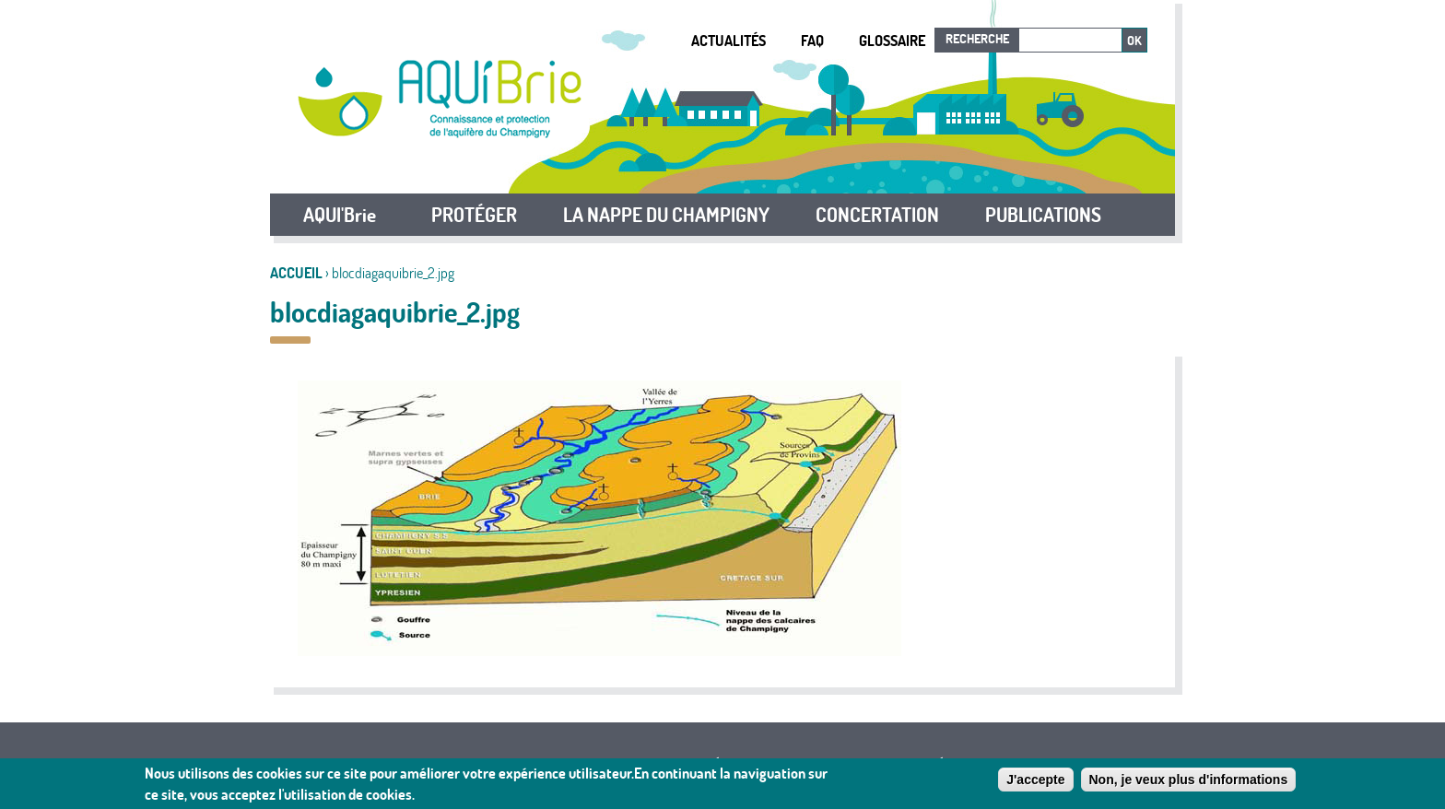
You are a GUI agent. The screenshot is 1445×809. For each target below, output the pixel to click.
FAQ (812, 40)
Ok (1134, 40)
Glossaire (892, 40)
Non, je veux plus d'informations (1188, 782)
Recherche (977, 38)
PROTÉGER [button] (474, 215)
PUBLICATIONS (1043, 215)
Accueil (296, 273)
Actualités (728, 40)
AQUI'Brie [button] (339, 215)
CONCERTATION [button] (877, 215)
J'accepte (1035, 782)
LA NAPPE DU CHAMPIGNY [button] (666, 215)
